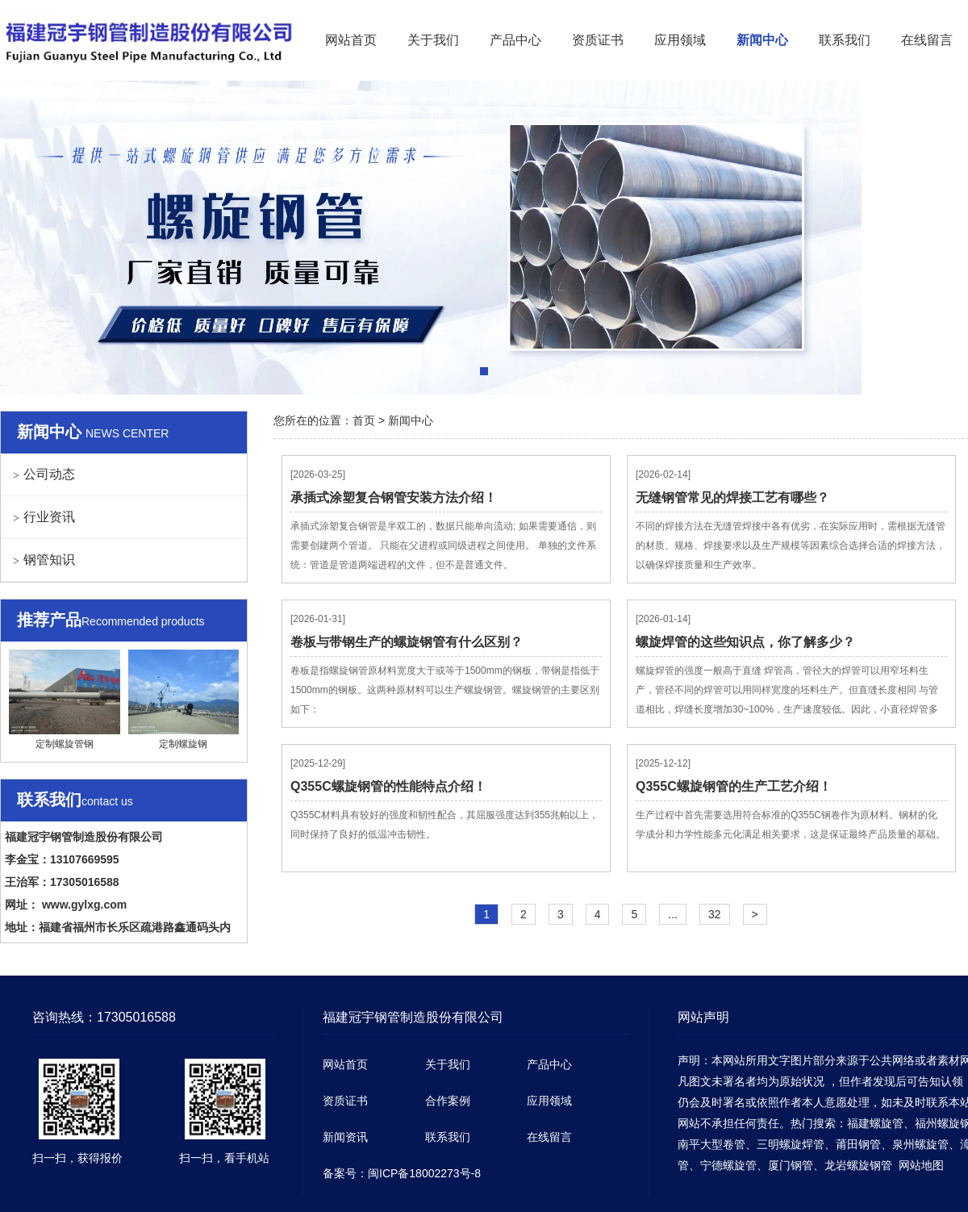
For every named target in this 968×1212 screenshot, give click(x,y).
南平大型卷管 (711, 1144)
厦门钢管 (790, 1165)
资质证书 (598, 40)
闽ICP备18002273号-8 (424, 1173)
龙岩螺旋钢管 (858, 1165)
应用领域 (680, 40)
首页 (364, 420)
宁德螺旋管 (728, 1165)
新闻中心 (762, 40)
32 (714, 914)
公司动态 (49, 474)
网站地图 (921, 1165)
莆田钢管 (858, 1144)
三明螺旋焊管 (790, 1144)
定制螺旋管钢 (64, 700)
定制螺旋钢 (184, 700)
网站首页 (351, 40)
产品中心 (515, 40)
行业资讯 (49, 517)
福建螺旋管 (875, 1123)
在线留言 (927, 40)
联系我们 (844, 40)
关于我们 (433, 40)
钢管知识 (49, 559)
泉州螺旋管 (920, 1144)
